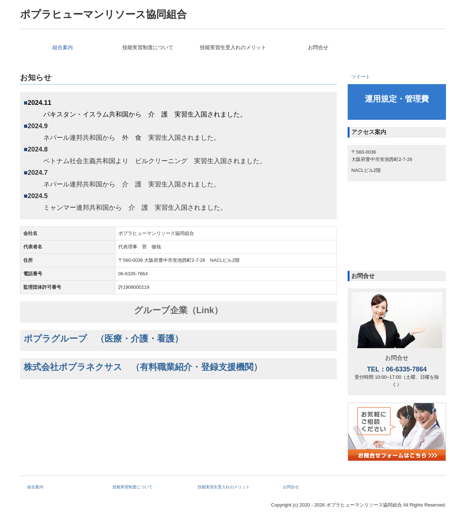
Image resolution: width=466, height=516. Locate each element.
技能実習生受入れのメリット (233, 47)
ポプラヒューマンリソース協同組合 (103, 14)
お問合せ (318, 47)
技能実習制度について (147, 47)
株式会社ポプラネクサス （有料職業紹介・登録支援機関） (143, 367)
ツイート (360, 76)
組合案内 (62, 47)
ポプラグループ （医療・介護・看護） (103, 338)
